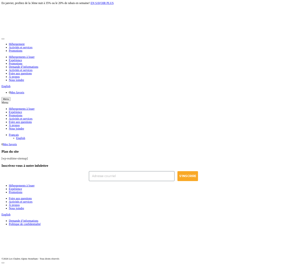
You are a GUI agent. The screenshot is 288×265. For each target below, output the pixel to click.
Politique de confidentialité (25, 224)
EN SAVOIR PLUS (102, 3)
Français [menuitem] (14, 134)
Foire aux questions (20, 73)
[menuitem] (14, 134)
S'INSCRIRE (187, 176)
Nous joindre (16, 80)
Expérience (15, 60)
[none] (148, 136)
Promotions (15, 50)
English (5, 86)
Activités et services (21, 47)
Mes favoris (17, 92)
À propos (14, 76)
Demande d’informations (23, 66)
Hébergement (17, 44)
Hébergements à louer (22, 56)
